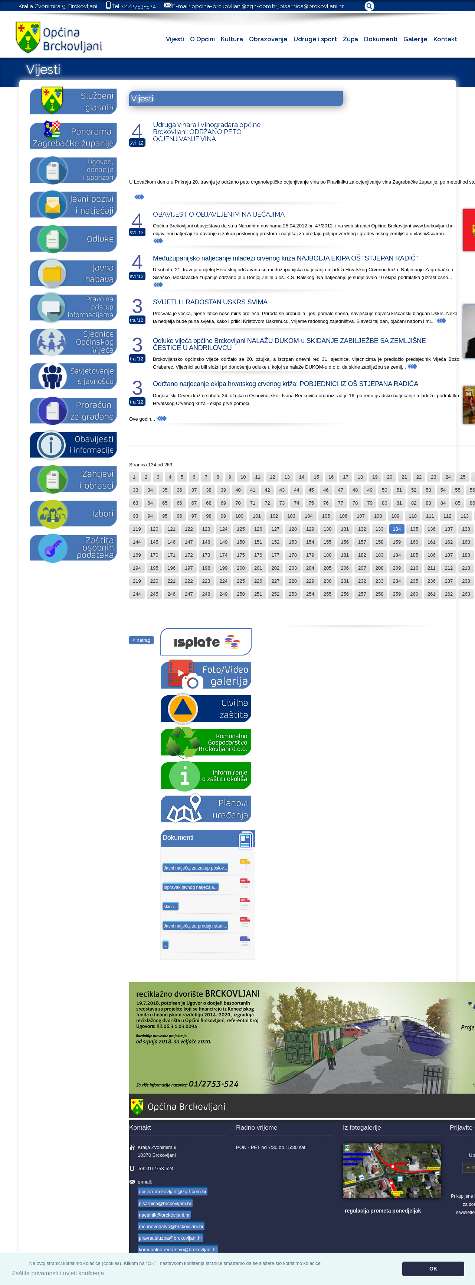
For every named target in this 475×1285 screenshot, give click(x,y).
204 (310, 568)
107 (361, 516)
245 (154, 594)
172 (189, 555)
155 (328, 542)
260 (414, 594)
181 (345, 555)
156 (345, 542)
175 (241, 555)
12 (272, 477)
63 (135, 503)
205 (328, 568)
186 (432, 555)
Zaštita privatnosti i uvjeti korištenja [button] (58, 1273)
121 (171, 529)
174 (223, 555)
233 (380, 581)
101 (257, 516)
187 (449, 555)
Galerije (415, 39)
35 (164, 490)
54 (443, 490)
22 (419, 477)
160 (414, 542)
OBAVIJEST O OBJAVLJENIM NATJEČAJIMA (219, 214)
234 (397, 581)
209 (397, 568)
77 (340, 503)
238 (466, 581)
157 (362, 542)
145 (154, 542)
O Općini (202, 39)
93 (135, 516)
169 (137, 555)
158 (380, 542)
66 (179, 503)
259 (397, 594)
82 (413, 503)
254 (310, 594)
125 (241, 529)
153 (293, 542)
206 (345, 568)
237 (449, 581)
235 (414, 581)
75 (311, 503)
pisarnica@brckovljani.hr (311, 6)
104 (309, 516)
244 (137, 594)
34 (150, 490)
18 (360, 477)
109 (396, 516)
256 (345, 594)
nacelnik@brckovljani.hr (164, 1215)
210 (414, 568)
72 (267, 503)
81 (399, 503)
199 (223, 568)
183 (380, 555)
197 (189, 568)
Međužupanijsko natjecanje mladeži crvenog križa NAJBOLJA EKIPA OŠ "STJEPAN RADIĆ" (285, 258)
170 (154, 555)
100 (239, 516)
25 (462, 477)
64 (150, 503)
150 (241, 542)
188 (466, 555)
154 (310, 542)
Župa (350, 39)
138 (466, 529)
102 (274, 516)
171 (171, 555)
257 (362, 594)
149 (223, 542)
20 (389, 477)
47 (340, 490)
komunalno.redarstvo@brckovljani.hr (178, 1249)
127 (276, 529)
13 (286, 477)
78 (355, 503)
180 (328, 555)
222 (189, 581)
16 (331, 477)
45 (311, 490)
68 (208, 503)
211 (432, 568)
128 (293, 529)
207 (362, 568)
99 (223, 516)
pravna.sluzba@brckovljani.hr (170, 1238)
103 (291, 516)
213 (466, 568)
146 (171, 542)
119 (137, 529)
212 (449, 568)
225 (241, 581)
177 (276, 555)
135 (414, 529)
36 (179, 490)
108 (378, 516)
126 (258, 529)
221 (171, 581)
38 (208, 490)
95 (164, 516)
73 (282, 503)
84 (443, 503)
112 (447, 516)
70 (237, 503)
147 (189, 542)
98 (208, 516)
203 (293, 568)
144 (137, 542)
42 (267, 490)
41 (252, 490)
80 (384, 503)
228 (293, 581)
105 (326, 516)
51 (399, 490)
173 (206, 555)
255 (328, 594)
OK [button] (433, 1269)
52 (413, 490)
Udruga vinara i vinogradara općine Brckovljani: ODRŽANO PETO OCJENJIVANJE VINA (207, 132)
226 (258, 581)
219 (137, 581)
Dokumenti (380, 39)
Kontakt (445, 39)
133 (380, 529)
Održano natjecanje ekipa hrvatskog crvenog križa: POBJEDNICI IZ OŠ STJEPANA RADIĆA (285, 384)
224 (223, 581)
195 (154, 568)
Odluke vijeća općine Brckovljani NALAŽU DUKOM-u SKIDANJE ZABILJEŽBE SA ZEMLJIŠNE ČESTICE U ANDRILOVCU (289, 344)
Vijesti (175, 39)
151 (258, 542)
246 (171, 594)
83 (428, 503)
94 (150, 516)
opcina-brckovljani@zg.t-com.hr (234, 6)
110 (413, 516)
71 (252, 503)
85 (457, 503)
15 (316, 477)
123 (206, 529)
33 (135, 490)
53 (428, 490)
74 (296, 503)
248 (206, 594)
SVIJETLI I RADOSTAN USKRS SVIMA (210, 302)
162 (449, 542)
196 (171, 568)
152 (276, 542)
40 (237, 490)
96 (179, 516)
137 (449, 529)
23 (433, 477)
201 (258, 568)
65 (164, 503)
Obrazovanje (268, 39)
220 (154, 581)
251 (258, 594)
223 (206, 581)
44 (296, 490)
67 (194, 503)
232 (362, 581)
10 (243, 477)
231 (345, 581)
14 (301, 477)
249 (223, 594)
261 (432, 594)
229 (310, 581)
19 (374, 477)
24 (448, 477)
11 (258, 477)
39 (223, 490)
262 (449, 594)
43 (282, 490)
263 (466, 594)
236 (432, 581)
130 (328, 529)
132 (362, 529)
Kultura (232, 39)
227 (276, 581)
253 (293, 594)
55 (457, 490)
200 (241, 568)
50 (384, 490)
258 (380, 594)
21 (404, 477)
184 (397, 555)
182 (362, 555)
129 (310, 529)
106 (343, 516)
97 (194, 516)
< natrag (141, 640)
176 (258, 555)
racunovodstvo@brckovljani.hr (171, 1226)
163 (466, 542)
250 (241, 594)
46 (325, 490)
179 (310, 555)
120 (154, 529)
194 (137, 568)
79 (369, 503)
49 (369, 490)
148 (206, 542)
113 (465, 516)
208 (380, 568)
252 (276, 594)
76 (325, 503)
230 (328, 581)
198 (206, 568)
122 (189, 529)
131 (345, 529)
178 (293, 555)
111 (430, 516)
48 (355, 490)
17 (345, 477)
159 (397, 542)
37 (194, 490)
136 (432, 529)
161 (432, 542)
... (438, 321)
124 (223, 529)
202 (276, 568)
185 (414, 555)
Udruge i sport (315, 39)
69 (223, 503)
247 (189, 594)
